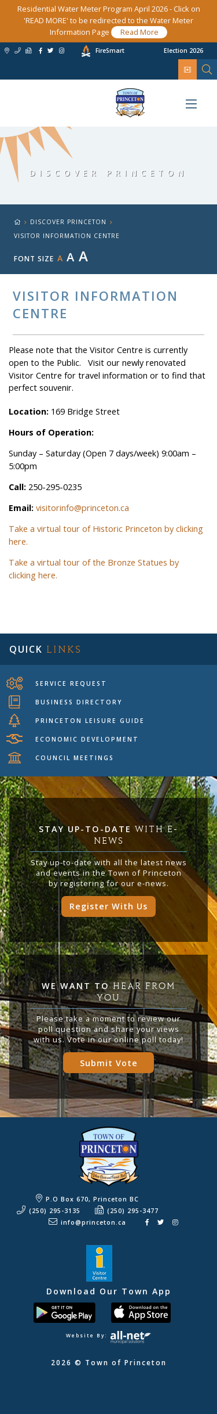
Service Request (58, 683)
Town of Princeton (72, 102)
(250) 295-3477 (133, 1211)
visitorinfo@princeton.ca (82, 507)
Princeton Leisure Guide (77, 720)
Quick (45, 649)
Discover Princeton (68, 222)
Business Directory (65, 702)
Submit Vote (109, 1062)
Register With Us (108, 906)
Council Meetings (61, 757)
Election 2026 (183, 50)
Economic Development (74, 739)
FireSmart (109, 50)
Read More (139, 32)
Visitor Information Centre (67, 236)
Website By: (108, 1335)
